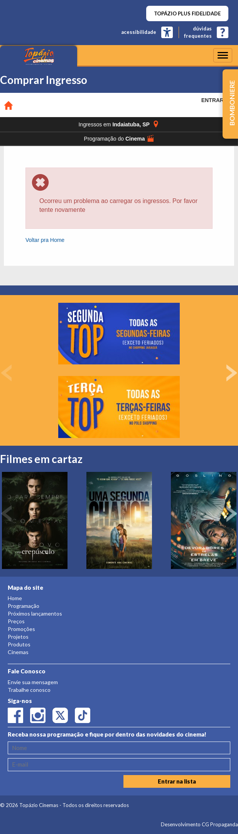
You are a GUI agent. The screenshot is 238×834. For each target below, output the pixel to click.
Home (15, 598)
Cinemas (18, 652)
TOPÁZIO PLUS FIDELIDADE (187, 13)
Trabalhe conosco (29, 689)
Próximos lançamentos (35, 613)
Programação (23, 605)
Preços (16, 621)
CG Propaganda (220, 824)
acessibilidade (138, 32)
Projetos (18, 636)
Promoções (21, 629)
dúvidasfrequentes (198, 32)
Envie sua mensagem (33, 682)
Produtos (19, 644)
